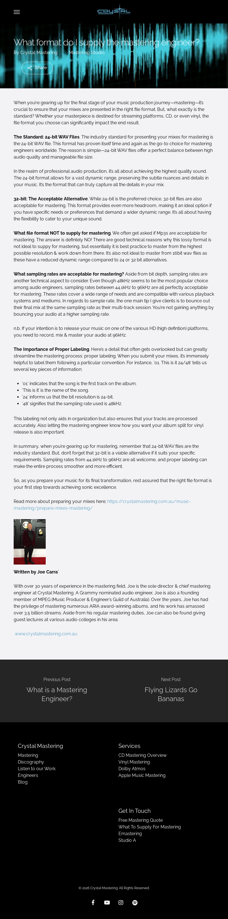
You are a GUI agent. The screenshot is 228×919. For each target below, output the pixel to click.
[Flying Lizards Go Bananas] (171, 691)
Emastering (130, 833)
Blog (23, 782)
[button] (17, 11)
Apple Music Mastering (142, 775)
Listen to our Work (36, 768)
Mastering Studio (87, 52)
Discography (31, 762)
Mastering (28, 755)
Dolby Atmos (131, 768)
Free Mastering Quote (140, 820)
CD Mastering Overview (142, 755)
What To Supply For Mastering (149, 827)
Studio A (127, 840)
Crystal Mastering (38, 52)
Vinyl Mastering (134, 762)
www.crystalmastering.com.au (46, 633)
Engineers (28, 775)
